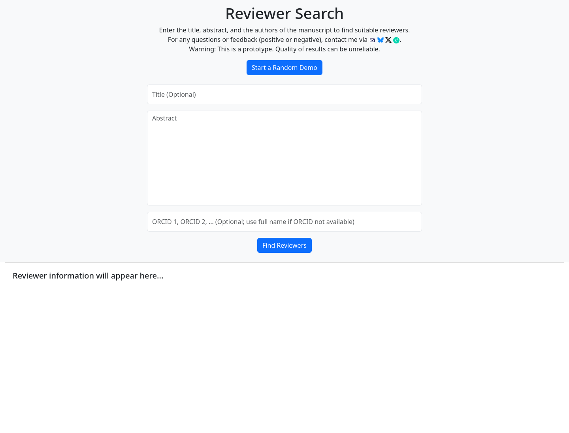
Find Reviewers (284, 245)
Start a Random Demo (284, 67)
